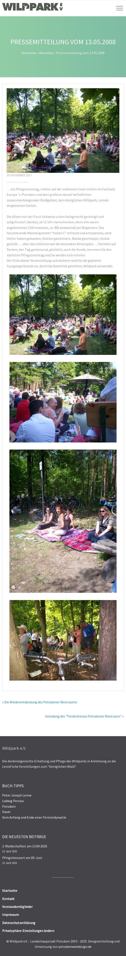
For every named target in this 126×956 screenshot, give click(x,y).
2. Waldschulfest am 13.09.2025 (24, 846)
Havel (6, 812)
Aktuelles (46, 53)
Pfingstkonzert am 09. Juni (22, 858)
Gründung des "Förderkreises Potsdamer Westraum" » (84, 716)
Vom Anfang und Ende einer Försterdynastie (34, 817)
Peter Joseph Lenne (17, 795)
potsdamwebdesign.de (75, 946)
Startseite (28, 53)
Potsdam (9, 806)
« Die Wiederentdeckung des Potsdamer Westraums (39, 702)
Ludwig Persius (13, 801)
